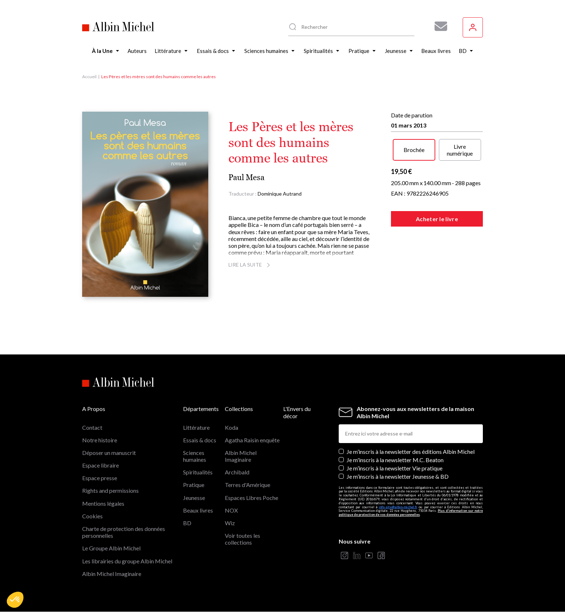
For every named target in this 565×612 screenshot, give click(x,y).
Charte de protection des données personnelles (123, 532)
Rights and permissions (110, 490)
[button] (15, 599)
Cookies (92, 516)
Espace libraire (100, 465)
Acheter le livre (437, 218)
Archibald (237, 472)
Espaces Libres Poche (251, 497)
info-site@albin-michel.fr (398, 507)
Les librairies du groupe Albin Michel (127, 561)
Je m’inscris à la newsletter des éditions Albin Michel (411, 451)
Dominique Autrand (280, 194)
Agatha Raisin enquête (252, 440)
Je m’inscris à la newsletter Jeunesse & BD (398, 476)
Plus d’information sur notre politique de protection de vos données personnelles (411, 513)
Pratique (193, 484)
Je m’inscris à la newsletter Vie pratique (394, 468)
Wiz (230, 522)
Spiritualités (198, 472)
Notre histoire (99, 440)
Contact (92, 427)
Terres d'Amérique (247, 484)
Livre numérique (460, 150)
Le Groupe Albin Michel (111, 548)
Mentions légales (103, 503)
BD (187, 522)
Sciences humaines (194, 456)
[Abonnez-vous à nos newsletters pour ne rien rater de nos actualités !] (438, 26)
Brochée (414, 149)
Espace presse (99, 477)
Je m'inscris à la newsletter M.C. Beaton (395, 459)
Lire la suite (250, 265)
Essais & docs (199, 440)
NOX (231, 510)
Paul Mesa (246, 177)
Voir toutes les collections (242, 539)
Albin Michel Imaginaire (111, 573)
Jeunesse (194, 497)
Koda (231, 427)
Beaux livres (198, 510)
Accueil (89, 76)
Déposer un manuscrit (109, 452)
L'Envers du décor (297, 412)
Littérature (196, 427)
